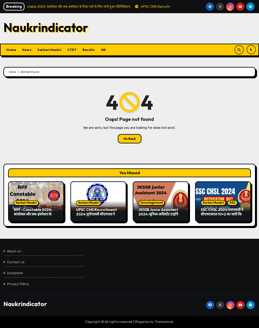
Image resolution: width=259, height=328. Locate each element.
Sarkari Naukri (49, 50)
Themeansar (163, 322)
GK (103, 50)
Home (11, 50)
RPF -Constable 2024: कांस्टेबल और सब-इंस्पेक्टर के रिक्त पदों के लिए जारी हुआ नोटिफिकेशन (33, 216)
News (26, 50)
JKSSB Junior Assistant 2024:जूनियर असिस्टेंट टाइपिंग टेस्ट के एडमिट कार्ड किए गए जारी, (160, 214)
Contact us (15, 261)
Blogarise (142, 322)
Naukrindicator (45, 27)
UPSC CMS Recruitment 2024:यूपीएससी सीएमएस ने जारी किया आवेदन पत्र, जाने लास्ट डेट (97, 216)
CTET (71, 50)
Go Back (129, 139)
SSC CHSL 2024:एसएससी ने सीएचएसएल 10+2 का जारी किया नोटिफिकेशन (223, 214)
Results (89, 50)
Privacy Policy (18, 283)
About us (13, 250)
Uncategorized (151, 202)
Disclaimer (14, 272)
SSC (232, 202)
